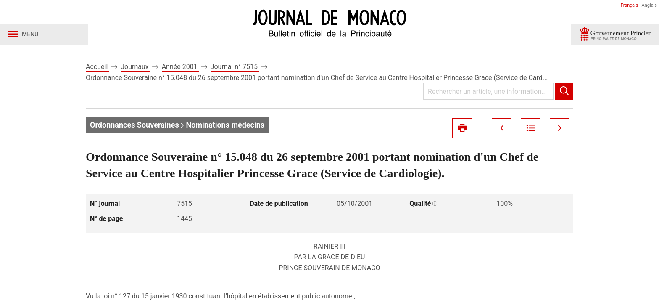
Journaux (135, 67)
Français (629, 5)
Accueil (97, 67)
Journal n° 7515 (235, 67)
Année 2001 (180, 67)
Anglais (649, 5)
